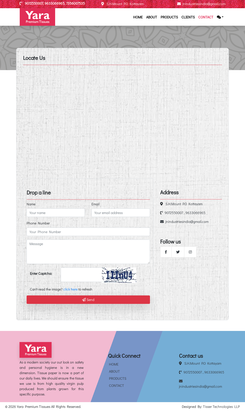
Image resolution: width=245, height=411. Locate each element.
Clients (188, 17)
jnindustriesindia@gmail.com (201, 3)
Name (31, 204)
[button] (220, 17)
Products (169, 17)
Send (88, 299)
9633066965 (195, 212)
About (151, 17)
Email (95, 204)
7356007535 (75, 3)
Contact (205, 17)
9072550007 (174, 212)
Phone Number (38, 223)
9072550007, (35, 3)
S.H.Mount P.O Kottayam (122, 3)
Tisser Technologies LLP (221, 406)
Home (138, 17)
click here (70, 289)
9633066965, (55, 3)
